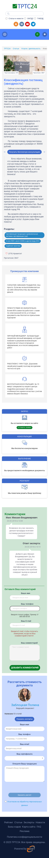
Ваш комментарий (25, 643)
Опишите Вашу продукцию (24, 764)
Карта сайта (28, 826)
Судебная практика (13, 246)
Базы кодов (14, 826)
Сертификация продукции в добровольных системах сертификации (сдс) (22, 235)
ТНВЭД (38, 18)
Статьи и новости (14, 18)
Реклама (24, 831)
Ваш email (24, 744)
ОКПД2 (28, 18)
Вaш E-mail (25, 621)
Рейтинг (8, 822)
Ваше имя (25, 593)
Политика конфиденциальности (24, 836)
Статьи (18, 822)
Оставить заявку (24, 427)
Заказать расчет (24, 795)
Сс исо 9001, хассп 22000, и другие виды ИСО (22, 241)
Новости (40, 822)
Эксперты (29, 822)
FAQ (39, 826)
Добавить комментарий (25, 667)
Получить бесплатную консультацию (24, 152)
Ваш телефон (24, 734)
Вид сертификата (24, 754)
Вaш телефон (25, 604)
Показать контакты (24, 719)
